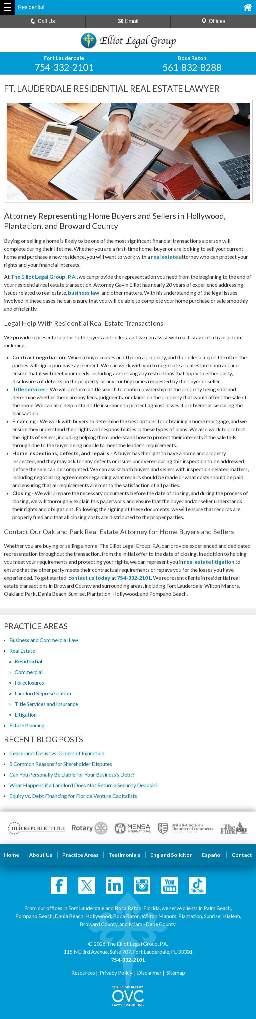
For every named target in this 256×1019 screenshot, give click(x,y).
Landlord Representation (43, 693)
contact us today (89, 577)
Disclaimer (149, 972)
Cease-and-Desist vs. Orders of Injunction (56, 753)
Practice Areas (80, 854)
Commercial (29, 672)
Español (212, 854)
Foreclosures (29, 682)
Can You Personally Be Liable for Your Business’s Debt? (72, 774)
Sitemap (175, 972)
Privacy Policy (116, 972)
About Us (40, 854)
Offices (213, 21)
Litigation (26, 714)
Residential (28, 661)
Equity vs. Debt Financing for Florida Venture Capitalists (73, 796)
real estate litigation (209, 561)
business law (83, 292)
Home (11, 854)
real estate (164, 256)
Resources (83, 972)
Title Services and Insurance (46, 704)
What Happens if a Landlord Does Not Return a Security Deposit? (83, 785)
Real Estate (22, 650)
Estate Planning (27, 725)
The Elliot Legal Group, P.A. (44, 276)
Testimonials (124, 854)
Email (128, 21)
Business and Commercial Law (43, 640)
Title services (29, 389)
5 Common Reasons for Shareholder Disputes (60, 764)
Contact (242, 854)
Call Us (42, 21)
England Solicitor (171, 854)
